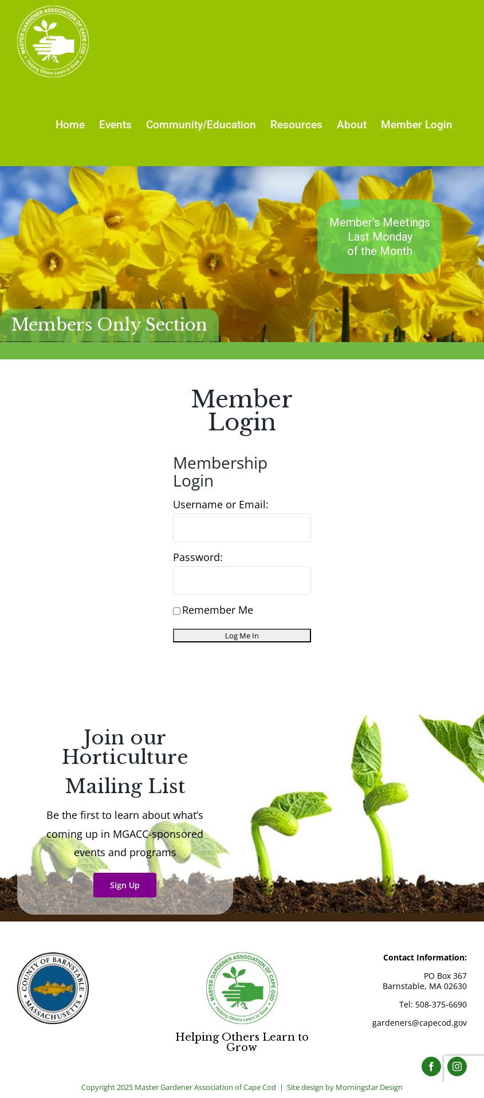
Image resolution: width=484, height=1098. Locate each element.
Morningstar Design (369, 1087)
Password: (198, 557)
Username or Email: (221, 504)
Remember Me (213, 610)
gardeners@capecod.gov (419, 1022)
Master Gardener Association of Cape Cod (205, 1087)
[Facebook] (431, 1066)
